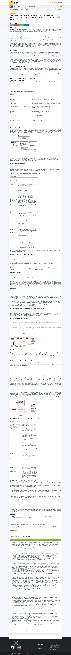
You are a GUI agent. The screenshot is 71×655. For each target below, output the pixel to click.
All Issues (19, 6)
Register (55, 2)
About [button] (15, 6)
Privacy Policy (40, 644)
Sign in (60, 2)
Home (11, 6)
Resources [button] (25, 6)
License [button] (12, 634)
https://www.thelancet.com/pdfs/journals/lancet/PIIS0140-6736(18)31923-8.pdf (26, 592)
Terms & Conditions (41, 645)
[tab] (35, 540)
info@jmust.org (53, 649)
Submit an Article (32, 6)
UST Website (40, 648)
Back (59, 9)
